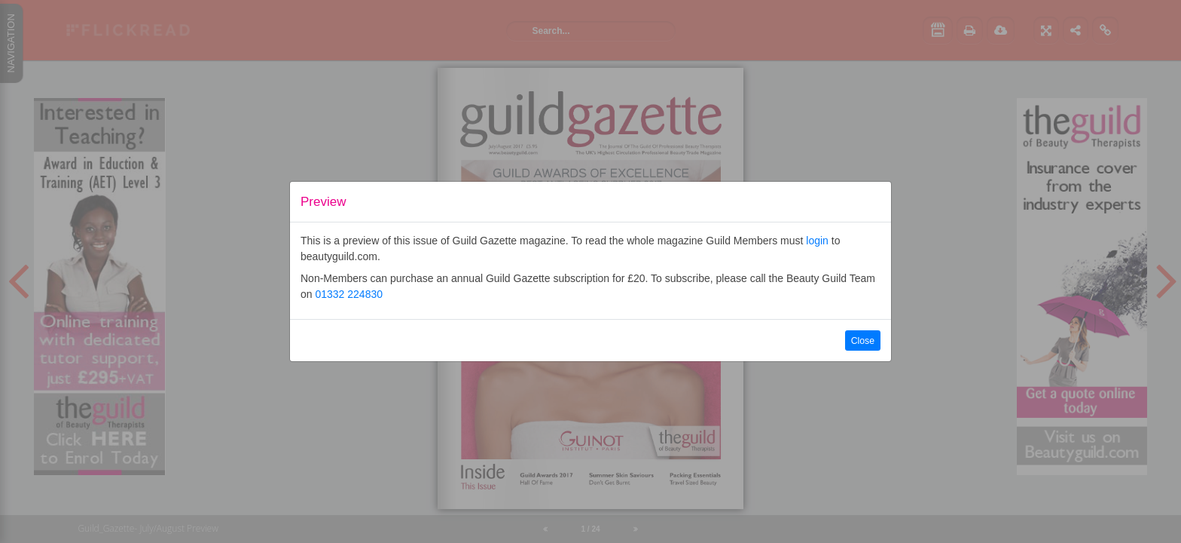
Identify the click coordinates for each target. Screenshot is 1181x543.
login (817, 241)
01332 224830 (349, 294)
